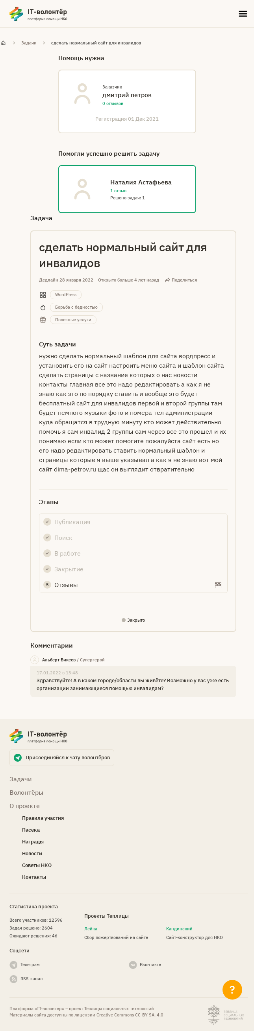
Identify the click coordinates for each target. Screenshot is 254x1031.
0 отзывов (112, 103)
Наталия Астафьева (141, 182)
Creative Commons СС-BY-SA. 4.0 (129, 1015)
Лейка (90, 928)
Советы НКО (37, 865)
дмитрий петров (127, 95)
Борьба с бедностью (76, 307)
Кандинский (179, 928)
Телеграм (30, 964)
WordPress (65, 294)
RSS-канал (31, 978)
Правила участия (43, 818)
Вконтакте (150, 964)
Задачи (29, 43)
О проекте (24, 806)
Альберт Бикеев (59, 660)
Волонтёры (26, 792)
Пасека (31, 830)
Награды (33, 841)
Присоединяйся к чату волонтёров (68, 757)
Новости (32, 853)
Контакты (34, 877)
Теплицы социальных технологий (119, 1008)
